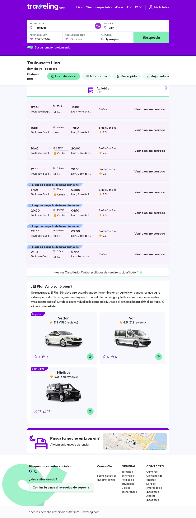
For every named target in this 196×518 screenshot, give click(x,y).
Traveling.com (90, 512)
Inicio (79, 7)
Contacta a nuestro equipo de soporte (61, 487)
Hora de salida (63, 76)
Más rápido (126, 76)
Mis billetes (159, 7)
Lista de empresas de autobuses (154, 487)
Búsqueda (151, 37)
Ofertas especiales (99, 7)
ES (138, 7)
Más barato (96, 76)
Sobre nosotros (107, 475)
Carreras (152, 471)
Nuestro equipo (106, 479)
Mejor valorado (159, 76)
